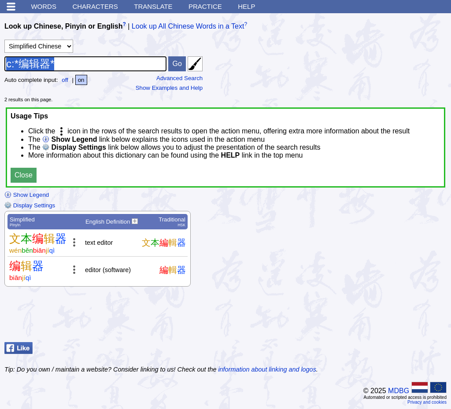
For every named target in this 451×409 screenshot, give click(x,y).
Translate (153, 6)
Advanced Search (179, 78)
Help (246, 6)
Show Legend (26, 195)
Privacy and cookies (427, 402)
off (65, 80)
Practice (205, 6)
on (81, 80)
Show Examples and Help (169, 88)
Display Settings (29, 205)
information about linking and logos (267, 369)
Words (43, 6)
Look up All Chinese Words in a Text (188, 26)
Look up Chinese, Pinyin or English (63, 26)
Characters (95, 6)
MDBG (398, 390)
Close (24, 175)
